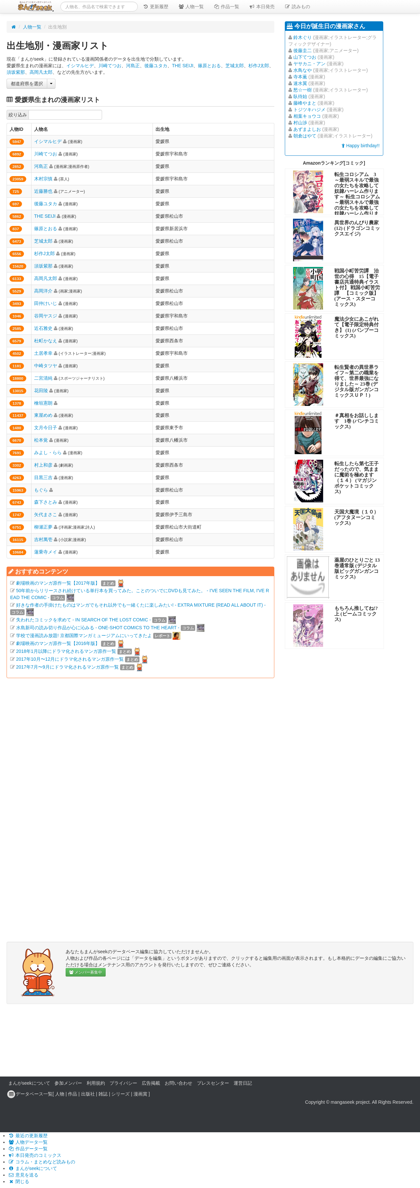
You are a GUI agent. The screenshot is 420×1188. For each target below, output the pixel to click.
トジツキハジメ (309, 109)
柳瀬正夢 (43, 527)
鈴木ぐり (302, 37)
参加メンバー (68, 1083)
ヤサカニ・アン (309, 63)
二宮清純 (43, 378)
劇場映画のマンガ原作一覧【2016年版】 (58, 643)
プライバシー (123, 1083)
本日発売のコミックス (34, 1155)
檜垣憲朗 (43, 403)
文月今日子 (45, 427)
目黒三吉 (43, 477)
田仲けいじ (45, 303)
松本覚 (41, 440)
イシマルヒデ (80, 65)
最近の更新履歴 (28, 1135)
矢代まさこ (45, 514)
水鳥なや (302, 70)
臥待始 (300, 96)
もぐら (41, 490)
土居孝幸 (43, 353)
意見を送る (23, 1175)
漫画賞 (140, 1094)
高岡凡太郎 (41, 72)
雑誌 (103, 1094)
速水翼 (300, 83)
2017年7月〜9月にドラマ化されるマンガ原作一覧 (67, 667)
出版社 (88, 1094)
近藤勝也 (43, 191)
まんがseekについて (29, 1083)
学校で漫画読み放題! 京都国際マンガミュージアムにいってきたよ (84, 635)
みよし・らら (48, 452)
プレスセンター (213, 1083)
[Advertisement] (140, 760)
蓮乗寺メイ (45, 551)
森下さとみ (45, 502)
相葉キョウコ (307, 116)
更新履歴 (155, 6)
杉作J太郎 (258, 65)
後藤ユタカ (155, 65)
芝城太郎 (234, 65)
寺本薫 (300, 76)
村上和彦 (43, 465)
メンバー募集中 (85, 972)
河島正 (133, 65)
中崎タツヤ (45, 365)
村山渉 (300, 122)
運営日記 (243, 1083)
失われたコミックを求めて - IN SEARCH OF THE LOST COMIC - (83, 619)
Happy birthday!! (361, 145)
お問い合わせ (178, 1083)
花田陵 (41, 390)
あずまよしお (307, 129)
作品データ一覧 (28, 1148)
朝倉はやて (304, 135)
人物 (59, 1094)
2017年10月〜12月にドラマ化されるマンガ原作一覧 (70, 659)
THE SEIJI (182, 65)
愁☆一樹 (302, 89)
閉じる (18, 1181)
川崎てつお (109, 65)
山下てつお (304, 57)
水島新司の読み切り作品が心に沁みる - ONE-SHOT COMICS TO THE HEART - (97, 627)
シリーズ (120, 1094)
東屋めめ (43, 415)
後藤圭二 (302, 50)
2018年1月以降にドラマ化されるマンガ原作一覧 (66, 651)
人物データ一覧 (28, 1142)
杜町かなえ (45, 340)
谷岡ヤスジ (45, 315)
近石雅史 (43, 328)
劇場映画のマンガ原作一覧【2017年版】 (58, 583)
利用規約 (96, 1083)
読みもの (297, 6)
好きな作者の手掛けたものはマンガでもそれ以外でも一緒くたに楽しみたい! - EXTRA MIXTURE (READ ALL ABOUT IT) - (141, 605)
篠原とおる (209, 65)
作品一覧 (226, 6)
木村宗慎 (43, 178)
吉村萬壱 (43, 539)
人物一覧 (191, 6)
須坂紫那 (16, 72)
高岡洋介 (43, 290)
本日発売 (262, 6)
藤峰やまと (304, 103)
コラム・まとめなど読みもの (41, 1161)
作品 (72, 1094)
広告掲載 (151, 1083)
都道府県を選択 (27, 83)
